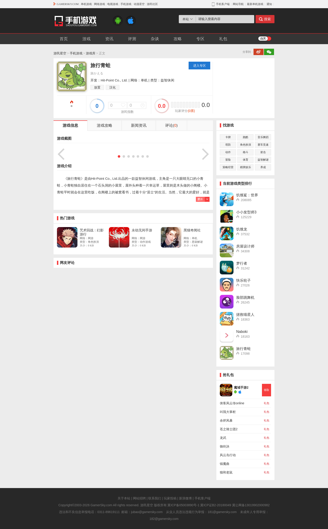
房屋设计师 (245, 246)
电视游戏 (112, 4)
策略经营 (228, 167)
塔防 (228, 144)
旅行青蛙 (243, 349)
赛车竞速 (263, 144)
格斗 (245, 152)
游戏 (86, 39)
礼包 (223, 39)
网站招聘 (139, 498)
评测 (132, 39)
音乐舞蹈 (263, 137)
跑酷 (245, 137)
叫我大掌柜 (228, 412)
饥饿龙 (241, 229)
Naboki (242, 332)
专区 (200, 39)
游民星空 (60, 53)
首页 (64, 39)
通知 (269, 4)
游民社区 (152, 4)
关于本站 (124, 498)
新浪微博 (185, 498)
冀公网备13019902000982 (251, 505)
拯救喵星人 (245, 314)
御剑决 (224, 446)
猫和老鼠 (226, 472)
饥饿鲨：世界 (247, 195)
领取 (266, 390)
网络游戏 (99, 4)
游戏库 (90, 53)
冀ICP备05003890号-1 (183, 505)
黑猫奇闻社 (192, 230)
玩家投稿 (170, 498)
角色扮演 (245, 144)
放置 (97, 87)
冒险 (228, 159)
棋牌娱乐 (245, 167)
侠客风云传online (232, 403)
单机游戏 (86, 4)
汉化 (112, 87)
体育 (245, 159)
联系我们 (154, 498)
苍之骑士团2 (229, 429)
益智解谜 (263, 159)
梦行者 (241, 263)
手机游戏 (125, 4)
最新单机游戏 (255, 4)
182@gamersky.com (164, 519)
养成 (263, 167)
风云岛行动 (228, 455)
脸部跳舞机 (245, 297)
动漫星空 (139, 4)
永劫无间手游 (142, 230)
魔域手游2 (241, 387)
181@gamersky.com (222, 512)
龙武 (223, 438)
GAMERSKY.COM (68, 4)
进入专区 (199, 65)
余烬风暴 (226, 420)
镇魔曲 (224, 464)
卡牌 (228, 137)
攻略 (178, 39)
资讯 (109, 39)
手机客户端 (202, 498)
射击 (263, 152)
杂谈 (155, 39)
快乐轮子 (243, 280)
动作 (228, 152)
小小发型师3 (246, 212)
